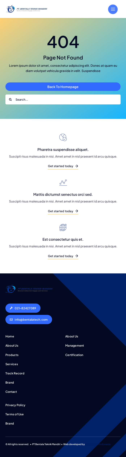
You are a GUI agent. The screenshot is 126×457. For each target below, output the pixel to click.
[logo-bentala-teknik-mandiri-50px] (26, 6)
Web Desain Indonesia (98, 444)
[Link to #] (113, 9)
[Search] (10, 99)
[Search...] (63, 99)
